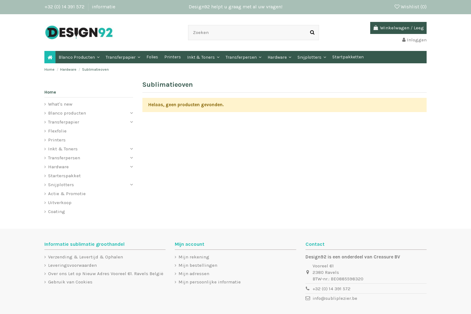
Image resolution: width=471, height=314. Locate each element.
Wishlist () (411, 7)
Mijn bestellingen (197, 265)
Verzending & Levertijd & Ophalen (85, 257)
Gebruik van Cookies (70, 282)
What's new (60, 104)
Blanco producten (67, 113)
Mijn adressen (193, 273)
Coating (56, 211)
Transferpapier (63, 122)
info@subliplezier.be (335, 298)
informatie (103, 7)
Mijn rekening (193, 257)
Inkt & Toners (63, 149)
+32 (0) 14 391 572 (65, 7)
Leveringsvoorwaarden (72, 265)
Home (50, 92)
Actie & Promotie (67, 193)
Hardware (58, 167)
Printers (57, 140)
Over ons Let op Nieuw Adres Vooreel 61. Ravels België (105, 273)
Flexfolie (57, 131)
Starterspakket (64, 175)
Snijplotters (61, 184)
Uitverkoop (60, 202)
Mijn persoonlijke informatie (209, 282)
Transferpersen (64, 158)
